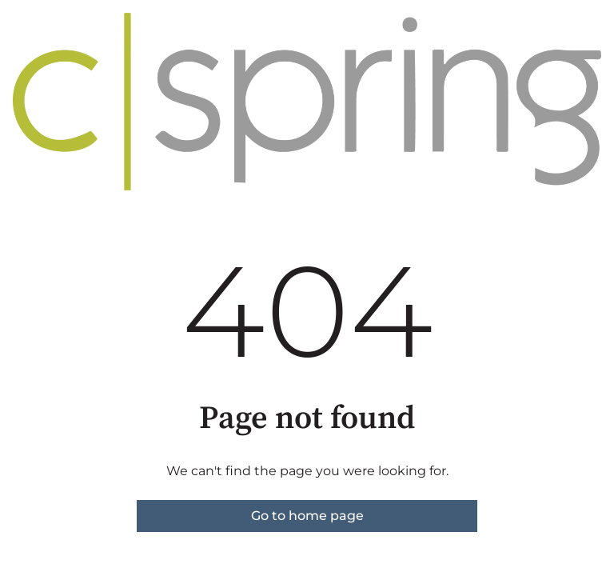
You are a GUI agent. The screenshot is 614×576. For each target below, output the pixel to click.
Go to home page (307, 515)
